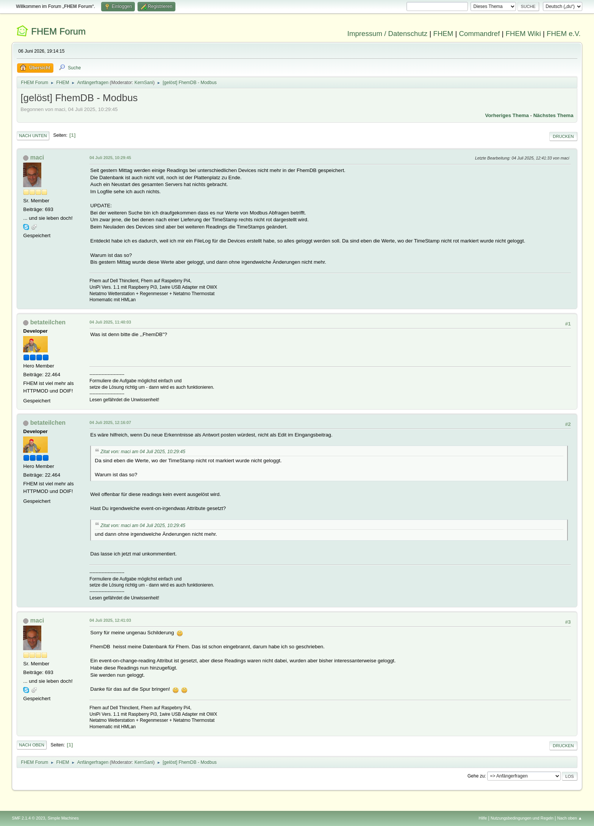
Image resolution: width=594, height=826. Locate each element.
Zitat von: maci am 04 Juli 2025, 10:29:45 (142, 451)
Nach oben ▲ (569, 818)
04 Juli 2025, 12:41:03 (110, 620)
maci (37, 157)
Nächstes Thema (553, 115)
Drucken (563, 136)
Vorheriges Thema (507, 115)
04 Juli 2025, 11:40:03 (110, 322)
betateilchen (48, 322)
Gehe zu (476, 776)
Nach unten (33, 135)
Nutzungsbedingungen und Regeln (522, 818)
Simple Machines (63, 818)
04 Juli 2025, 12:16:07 (110, 422)
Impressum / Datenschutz (387, 34)
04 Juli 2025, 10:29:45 (110, 157)
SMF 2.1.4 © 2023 (28, 818)
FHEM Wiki (523, 34)
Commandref (479, 34)
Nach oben (31, 745)
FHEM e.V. (564, 34)
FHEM (443, 34)
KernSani (143, 82)
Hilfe (483, 818)
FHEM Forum (58, 31)
